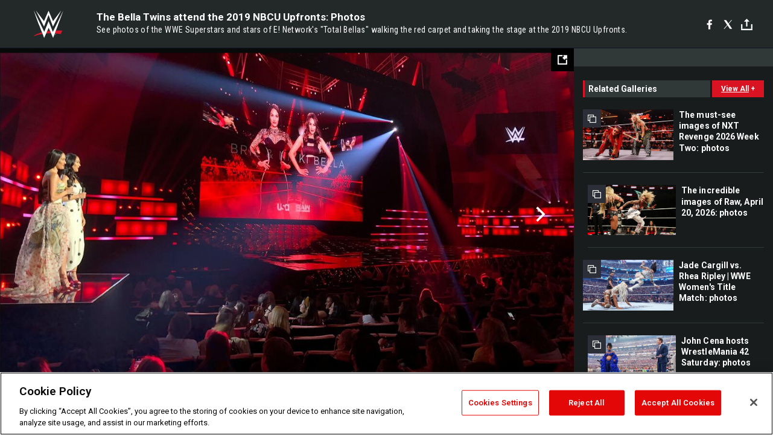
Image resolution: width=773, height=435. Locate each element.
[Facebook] (709, 24)
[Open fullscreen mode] (562, 59)
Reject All (586, 402)
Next (539, 214)
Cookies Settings (500, 402)
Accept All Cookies (677, 402)
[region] (386, 403)
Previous (34, 214)
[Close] (753, 402)
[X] (728, 24)
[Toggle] (746, 24)
